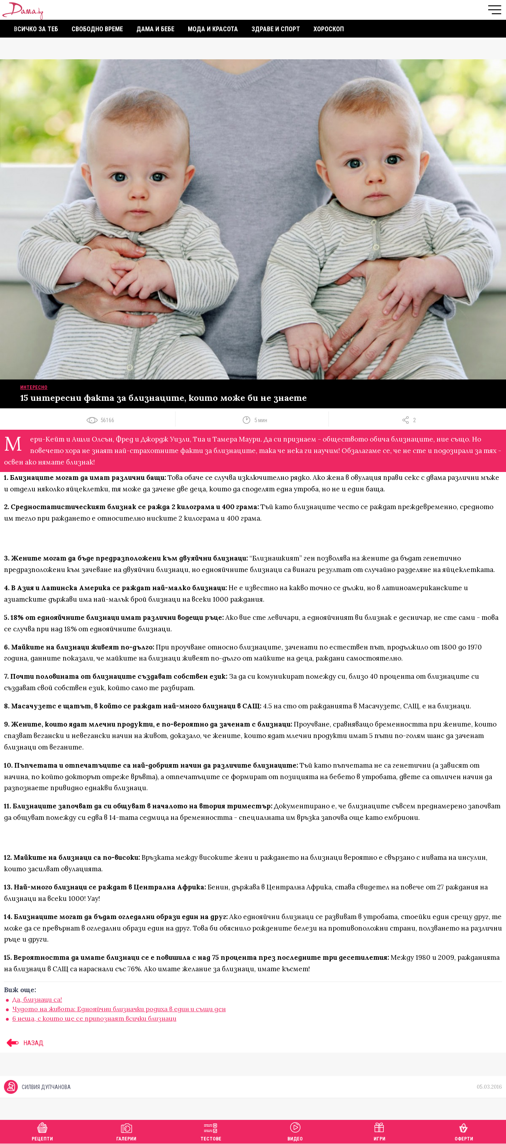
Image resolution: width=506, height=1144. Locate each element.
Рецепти (42, 1131)
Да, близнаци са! (37, 999)
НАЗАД (23, 1043)
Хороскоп (328, 29)
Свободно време (97, 29)
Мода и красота (213, 29)
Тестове (210, 1131)
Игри (379, 1131)
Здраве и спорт (275, 29)
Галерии (126, 1131)
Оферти (464, 1131)
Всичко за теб (36, 29)
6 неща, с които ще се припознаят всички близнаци (94, 1018)
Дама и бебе (155, 29)
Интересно (33, 387)
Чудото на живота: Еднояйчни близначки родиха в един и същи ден (119, 1009)
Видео (295, 1131)
